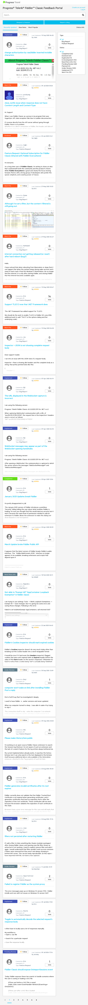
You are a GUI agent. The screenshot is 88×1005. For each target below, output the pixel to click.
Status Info (80, 27)
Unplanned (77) (67, 70)
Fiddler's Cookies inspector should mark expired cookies (29, 642)
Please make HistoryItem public (19, 738)
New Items (22, 27)
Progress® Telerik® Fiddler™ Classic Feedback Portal (33, 8)
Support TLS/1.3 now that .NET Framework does (26, 304)
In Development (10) (69, 60)
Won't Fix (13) (67, 72)
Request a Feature (23, 22)
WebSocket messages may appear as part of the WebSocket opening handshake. (26, 447)
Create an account (78, 7)
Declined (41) (66, 56)
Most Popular (33, 27)
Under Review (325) (69, 68)
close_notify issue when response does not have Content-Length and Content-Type (26, 104)
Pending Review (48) (69, 64)
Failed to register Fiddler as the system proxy (25, 884)
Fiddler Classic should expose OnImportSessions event (29, 969)
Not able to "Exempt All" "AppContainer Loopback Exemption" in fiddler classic (27, 593)
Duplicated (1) (67, 58)
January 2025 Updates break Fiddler (21, 496)
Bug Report (66, 41)
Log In (83, 9)
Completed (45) (67, 54)
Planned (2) (66, 66)
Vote (49, 48)
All (63, 39)
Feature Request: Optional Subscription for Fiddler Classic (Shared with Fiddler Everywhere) (27, 154)
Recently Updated (10, 27)
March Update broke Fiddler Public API (22, 544)
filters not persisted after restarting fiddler (24, 836)
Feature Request (68, 43)
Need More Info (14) (69, 62)
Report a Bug (65, 22)
